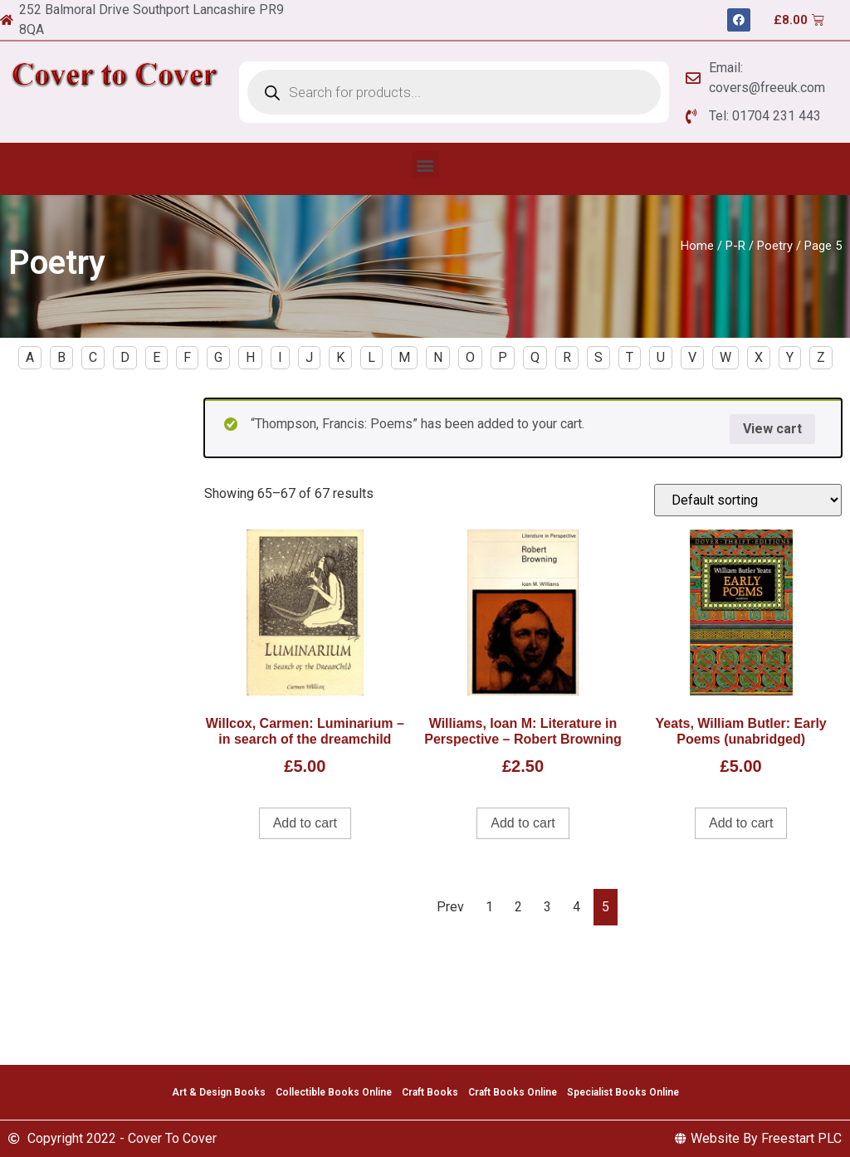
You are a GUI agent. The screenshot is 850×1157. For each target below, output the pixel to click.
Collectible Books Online (334, 1092)
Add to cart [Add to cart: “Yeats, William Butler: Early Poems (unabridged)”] (741, 823)
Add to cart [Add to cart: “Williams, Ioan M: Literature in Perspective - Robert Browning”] (522, 823)
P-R (735, 245)
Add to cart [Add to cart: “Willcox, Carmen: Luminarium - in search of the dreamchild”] (305, 823)
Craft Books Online (512, 1092)
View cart (772, 429)
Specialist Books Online (623, 1092)
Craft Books (430, 1092)
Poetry (775, 245)
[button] (425, 164)
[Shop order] (748, 500)
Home (697, 245)
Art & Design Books (219, 1092)
